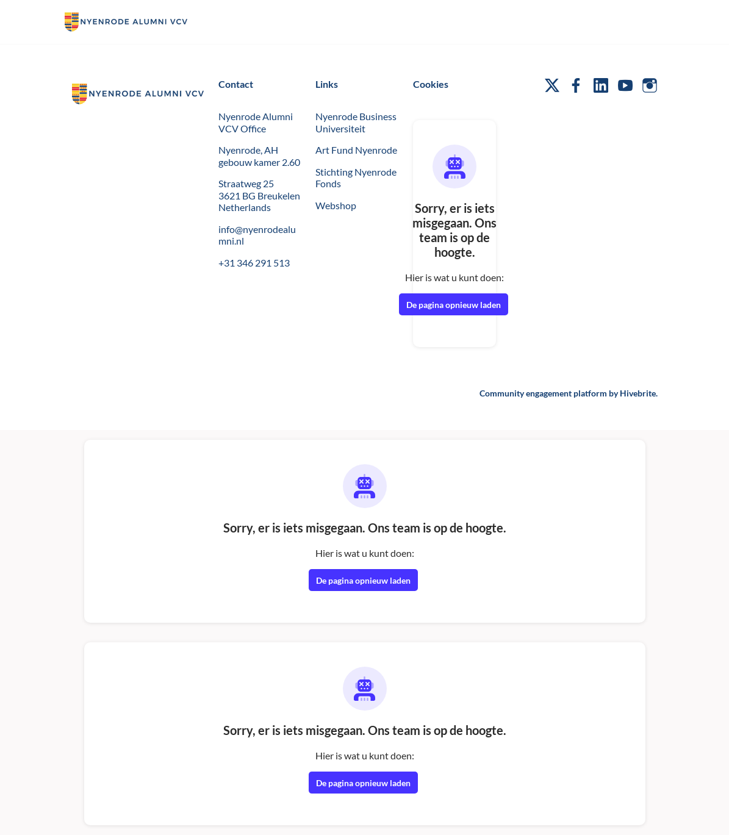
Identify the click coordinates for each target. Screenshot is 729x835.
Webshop (335, 205)
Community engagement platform (543, 393)
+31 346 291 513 (254, 262)
